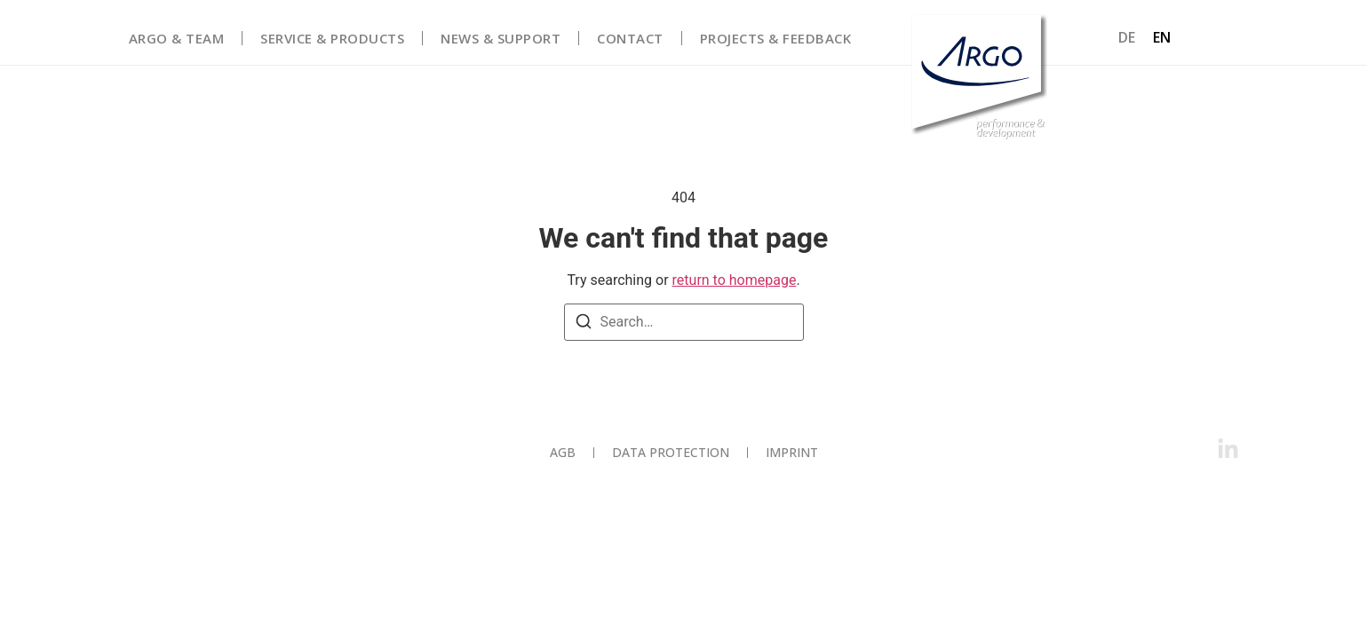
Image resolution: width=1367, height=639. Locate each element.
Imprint (792, 452)
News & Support (500, 38)
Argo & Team (177, 38)
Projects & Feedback (776, 38)
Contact (630, 38)
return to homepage (734, 280)
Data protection (670, 452)
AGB (563, 452)
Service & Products (332, 38)
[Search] (583, 324)
